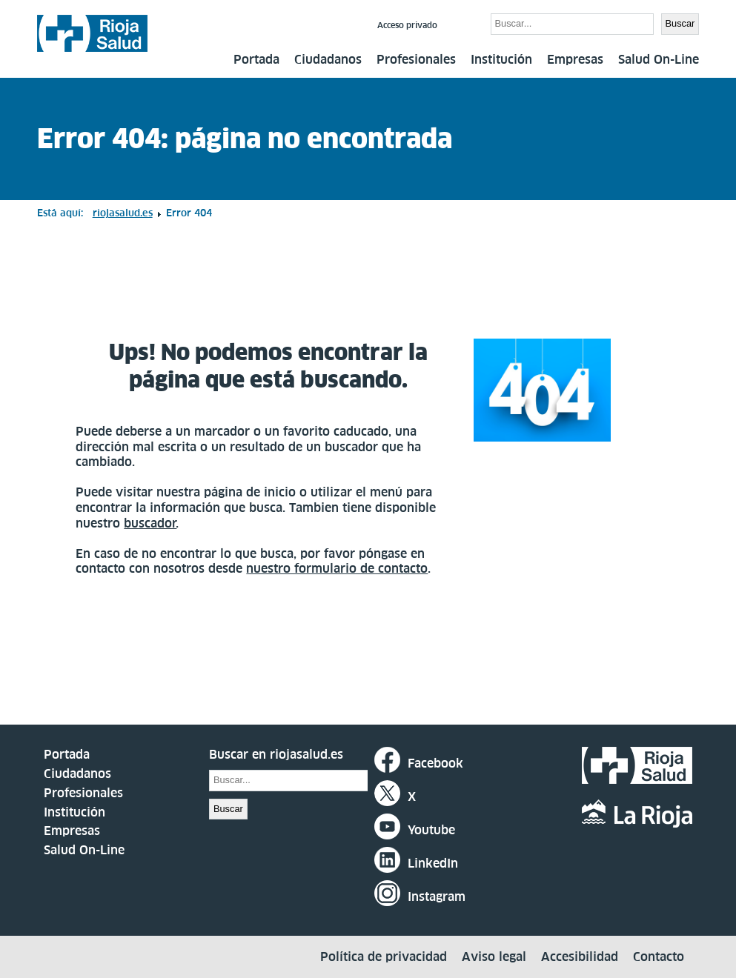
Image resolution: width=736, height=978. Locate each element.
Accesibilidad (579, 956)
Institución (501, 59)
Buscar (465, 23)
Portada (256, 59)
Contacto (658, 956)
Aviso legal (494, 956)
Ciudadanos (328, 59)
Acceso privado (407, 25)
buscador (150, 523)
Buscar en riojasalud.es (276, 754)
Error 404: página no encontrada (244, 138)
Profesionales (416, 59)
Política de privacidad (383, 956)
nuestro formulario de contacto (337, 568)
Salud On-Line (658, 59)
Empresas (575, 59)
